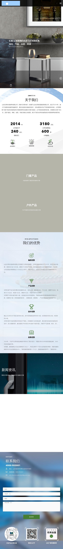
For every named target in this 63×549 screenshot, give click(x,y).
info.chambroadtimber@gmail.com (19, 475)
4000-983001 (13, 465)
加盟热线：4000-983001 (16, 472)
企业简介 (12, 146)
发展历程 (31, 146)
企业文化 (50, 146)
